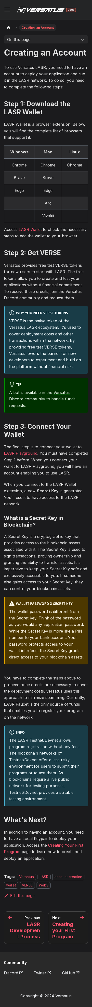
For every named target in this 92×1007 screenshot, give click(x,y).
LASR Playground (20, 453)
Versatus (26, 877)
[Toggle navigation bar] (7, 10)
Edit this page (19, 895)
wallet (11, 885)
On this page (18, 39)
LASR (44, 877)
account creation (68, 877)
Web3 (43, 885)
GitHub (70, 972)
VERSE (27, 885)
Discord (13, 972)
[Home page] (8, 27)
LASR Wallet (30, 229)
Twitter (42, 972)
